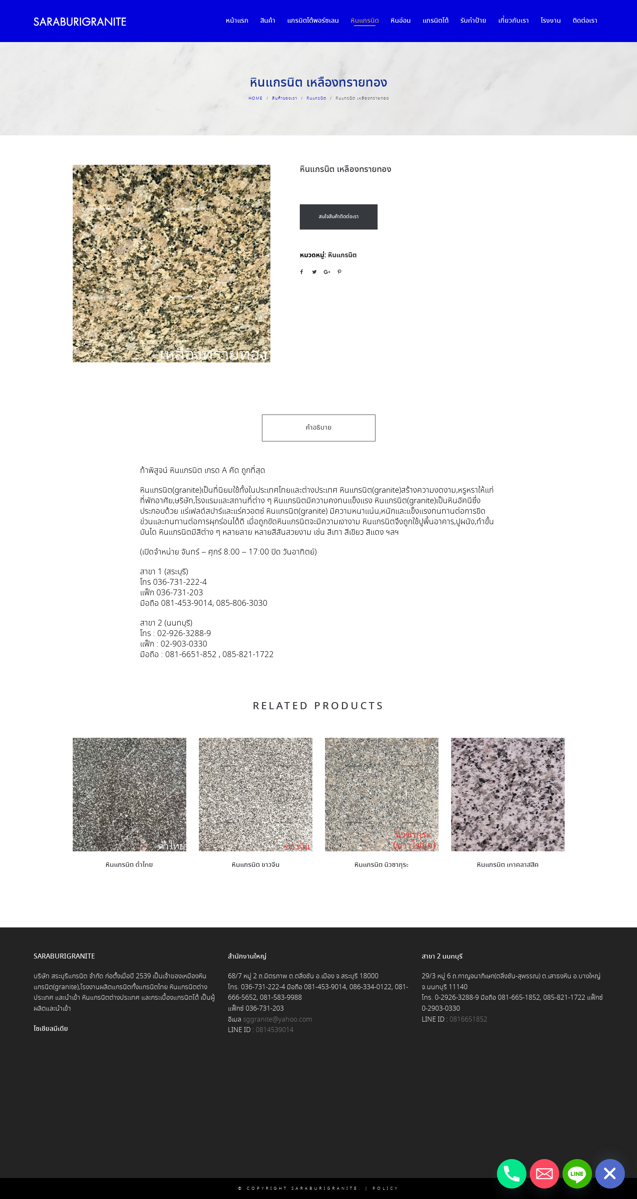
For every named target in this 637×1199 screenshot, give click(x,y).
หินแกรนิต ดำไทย (129, 865)
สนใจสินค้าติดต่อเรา (339, 216)
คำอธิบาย (319, 428)
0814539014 (274, 1030)
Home (255, 98)
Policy (386, 1188)
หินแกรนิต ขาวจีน (256, 865)
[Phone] (511, 1173)
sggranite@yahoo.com (277, 1020)
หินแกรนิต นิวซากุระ (381, 865)
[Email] (544, 1173)
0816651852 (468, 1020)
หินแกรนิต (316, 98)
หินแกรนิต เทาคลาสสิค (508, 865)
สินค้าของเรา (284, 98)
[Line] (577, 1173)
